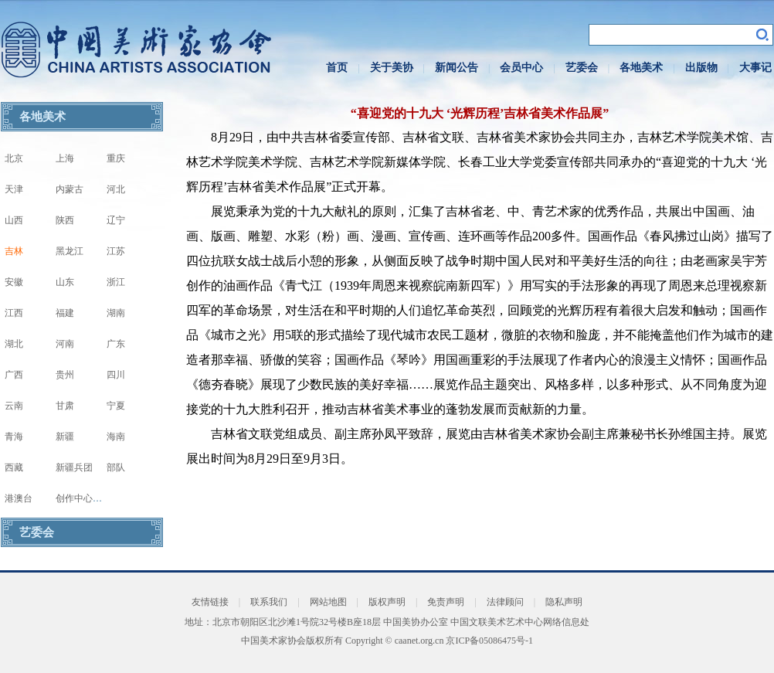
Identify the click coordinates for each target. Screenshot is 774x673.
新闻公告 (456, 67)
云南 (14, 405)
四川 (116, 374)
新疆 (65, 436)
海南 (116, 436)
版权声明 (387, 602)
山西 (14, 220)
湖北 (14, 343)
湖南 (116, 313)
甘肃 (65, 405)
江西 (14, 313)
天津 (14, 189)
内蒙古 (69, 189)
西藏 (14, 467)
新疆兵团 (74, 467)
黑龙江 (69, 251)
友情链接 (210, 602)
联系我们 (268, 602)
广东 (116, 343)
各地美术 (641, 67)
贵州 (65, 374)
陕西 (65, 220)
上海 (65, 158)
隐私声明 (563, 602)
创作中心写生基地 (93, 498)
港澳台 (18, 498)
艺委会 (581, 67)
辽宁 (116, 220)
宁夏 (116, 405)
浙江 (116, 282)
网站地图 (328, 602)
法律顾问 (505, 602)
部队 (116, 467)
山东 (65, 282)
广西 (14, 374)
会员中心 (521, 67)
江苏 (116, 251)
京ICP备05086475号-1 (489, 640)
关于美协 (391, 67)
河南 (65, 343)
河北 (116, 189)
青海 (14, 436)
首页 (337, 67)
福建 (65, 313)
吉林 (14, 251)
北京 (14, 158)
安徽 (14, 282)
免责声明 (445, 602)
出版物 (701, 67)
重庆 (116, 158)
